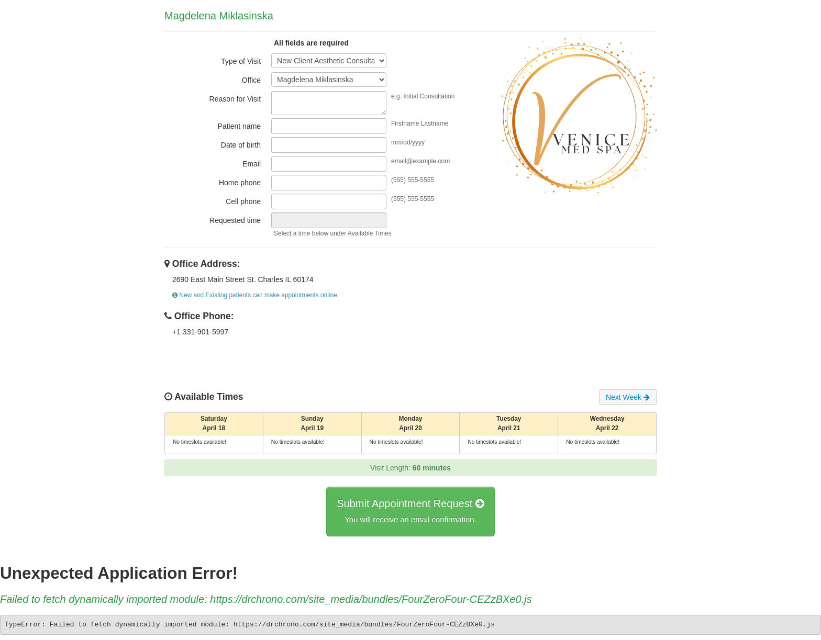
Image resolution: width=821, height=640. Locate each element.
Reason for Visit (235, 99)
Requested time (235, 220)
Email (251, 164)
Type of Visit (241, 61)
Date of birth (241, 145)
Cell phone (243, 201)
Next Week (628, 397)
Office (251, 80)
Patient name (239, 126)
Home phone (240, 182)
